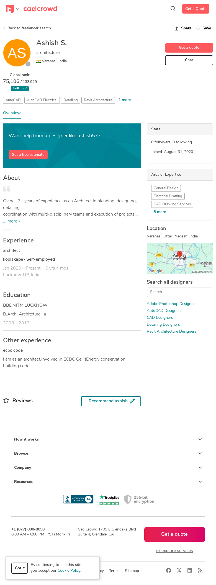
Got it (20, 568)
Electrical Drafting (168, 196)
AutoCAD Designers (164, 311)
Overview (12, 113)
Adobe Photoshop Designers (172, 304)
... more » (11, 221)
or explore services (174, 551)
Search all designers (170, 282)
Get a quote (189, 48)
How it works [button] (108, 439)
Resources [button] (108, 482)
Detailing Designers (163, 325)
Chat (189, 60)
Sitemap (132, 571)
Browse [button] (108, 453)
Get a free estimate (28, 155)
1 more (125, 100)
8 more (160, 212)
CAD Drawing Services (172, 204)
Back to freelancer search (27, 28)
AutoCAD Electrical (42, 100)
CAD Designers (160, 318)
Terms (114, 571)
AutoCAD (13, 100)
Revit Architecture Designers (171, 332)
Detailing (70, 100)
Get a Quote (195, 9)
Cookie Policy (69, 571)
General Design (166, 188)
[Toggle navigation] (13, 9)
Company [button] (108, 467)
